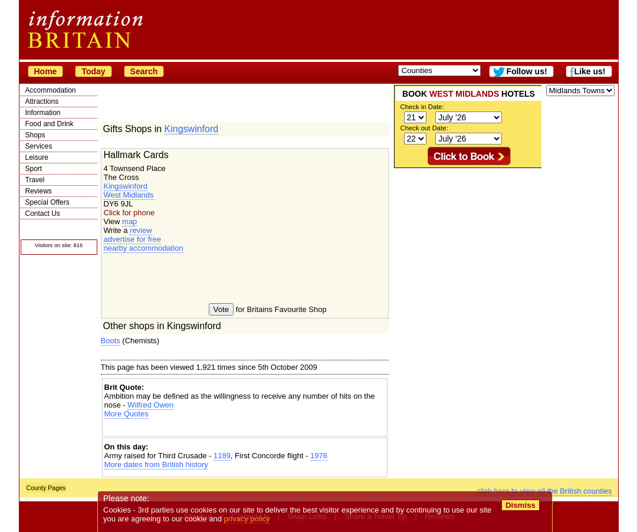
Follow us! (526, 71)
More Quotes (126, 413)
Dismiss (520, 505)
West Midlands (129, 195)
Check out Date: (424, 128)
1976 (318, 455)
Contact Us (42, 213)
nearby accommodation (143, 248)
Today (93, 71)
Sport (33, 169)
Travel (35, 180)
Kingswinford (192, 129)
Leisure (36, 157)
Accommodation (50, 90)
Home (45, 71)
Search (144, 71)
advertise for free (133, 239)
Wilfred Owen (150, 404)
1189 (222, 455)
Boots (110, 340)
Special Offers (47, 202)
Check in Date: (422, 106)
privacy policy (247, 518)
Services (38, 146)
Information (43, 113)
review (141, 230)
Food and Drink (49, 124)
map (129, 221)
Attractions (42, 101)
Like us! (590, 71)
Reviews (38, 191)
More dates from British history (156, 464)
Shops (35, 135)
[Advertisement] (245, 428)
